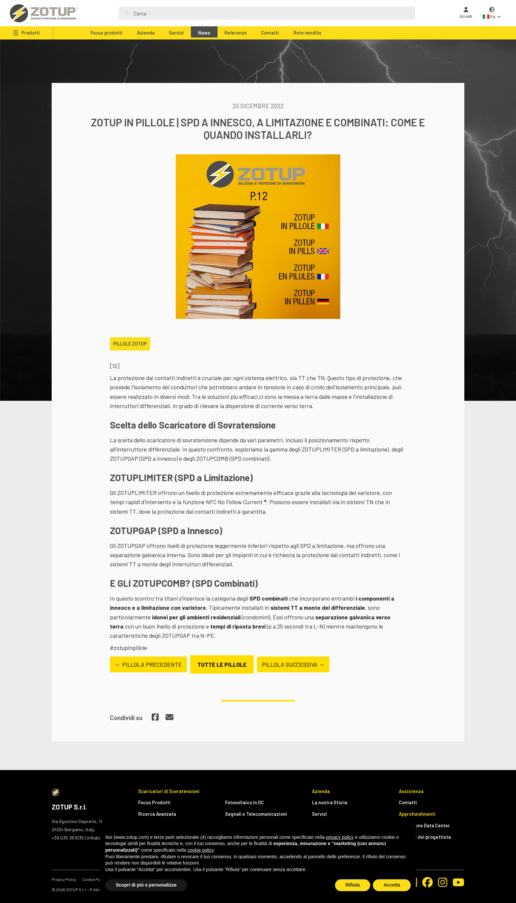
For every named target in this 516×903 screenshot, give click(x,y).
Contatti (270, 33)
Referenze (235, 33)
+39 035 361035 (68, 837)
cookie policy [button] (201, 850)
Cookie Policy (94, 879)
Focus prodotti (106, 33)
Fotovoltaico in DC (244, 802)
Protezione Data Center (424, 825)
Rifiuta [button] (353, 885)
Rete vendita (307, 33)
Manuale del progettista (425, 837)
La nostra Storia (329, 802)
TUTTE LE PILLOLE (221, 664)
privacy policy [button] (340, 837)
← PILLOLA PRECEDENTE (148, 664)
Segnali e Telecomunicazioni (256, 814)
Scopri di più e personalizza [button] (146, 885)
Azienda (146, 33)
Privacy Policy (64, 879)
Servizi (176, 33)
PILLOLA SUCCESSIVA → (293, 664)
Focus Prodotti (154, 802)
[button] (491, 13)
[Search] (271, 13)
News (204, 33)
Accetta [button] (391, 885)
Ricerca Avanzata (157, 814)
